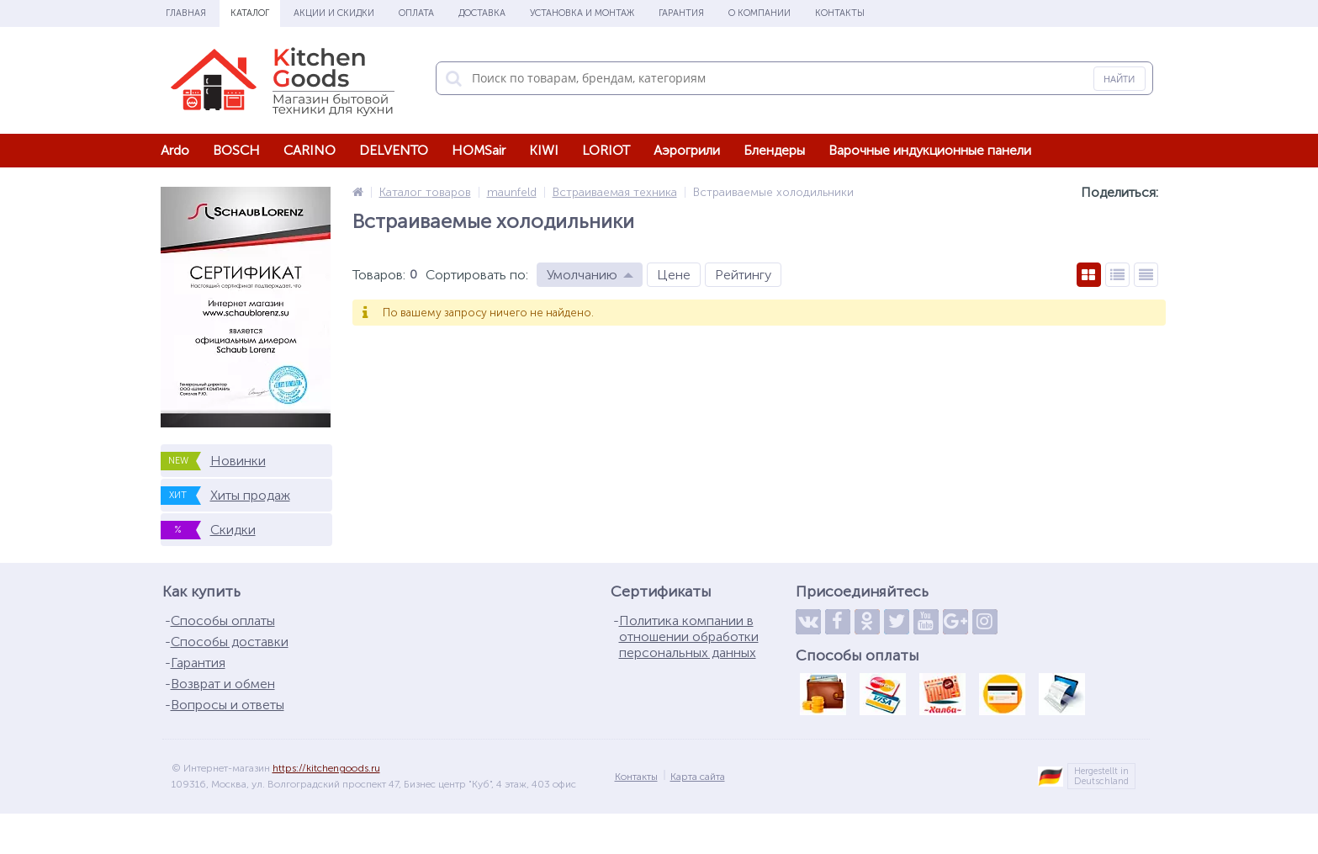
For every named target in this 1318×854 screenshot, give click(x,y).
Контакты (840, 13)
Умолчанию (582, 275)
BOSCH (236, 150)
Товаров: (378, 275)
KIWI (543, 150)
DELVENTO (393, 150)
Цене (674, 275)
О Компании (759, 13)
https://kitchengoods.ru (326, 768)
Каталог (249, 13)
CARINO (309, 150)
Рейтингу (743, 275)
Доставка (481, 13)
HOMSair (478, 150)
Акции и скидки (334, 13)
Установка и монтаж (582, 13)
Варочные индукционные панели (929, 150)
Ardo (175, 150)
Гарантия (681, 13)
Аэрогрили (687, 150)
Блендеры (774, 150)
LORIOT (606, 150)
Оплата (416, 13)
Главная (186, 13)
